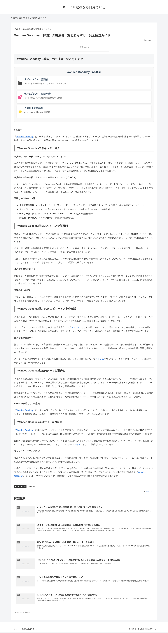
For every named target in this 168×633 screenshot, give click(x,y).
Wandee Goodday (24, 136)
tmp (17, 486)
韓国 (23, 486)
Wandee (31, 486)
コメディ (75, 327)
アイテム (99, 359)
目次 (81, 47)
